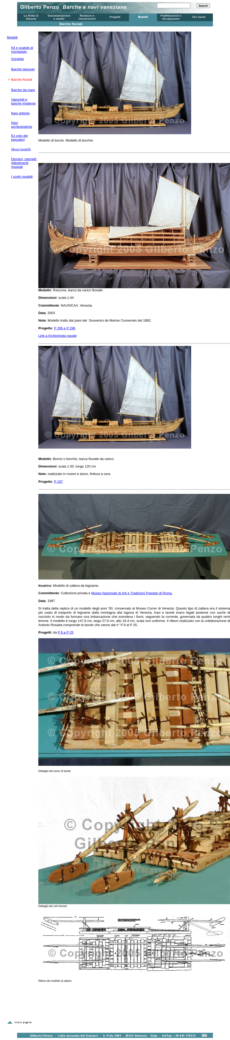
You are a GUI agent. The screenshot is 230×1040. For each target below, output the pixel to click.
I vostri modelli (22, 177)
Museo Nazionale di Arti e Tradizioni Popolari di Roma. (131, 593)
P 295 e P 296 (64, 328)
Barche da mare (23, 90)
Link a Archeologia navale (57, 336)
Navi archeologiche (21, 125)
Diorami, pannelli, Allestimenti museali (24, 163)
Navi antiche (20, 113)
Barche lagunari (23, 69)
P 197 (58, 482)
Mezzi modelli (21, 149)
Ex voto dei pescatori (19, 138)
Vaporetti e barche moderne (23, 101)
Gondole (17, 59)
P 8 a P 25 (65, 632)
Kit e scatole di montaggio (22, 50)
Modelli (12, 37)
